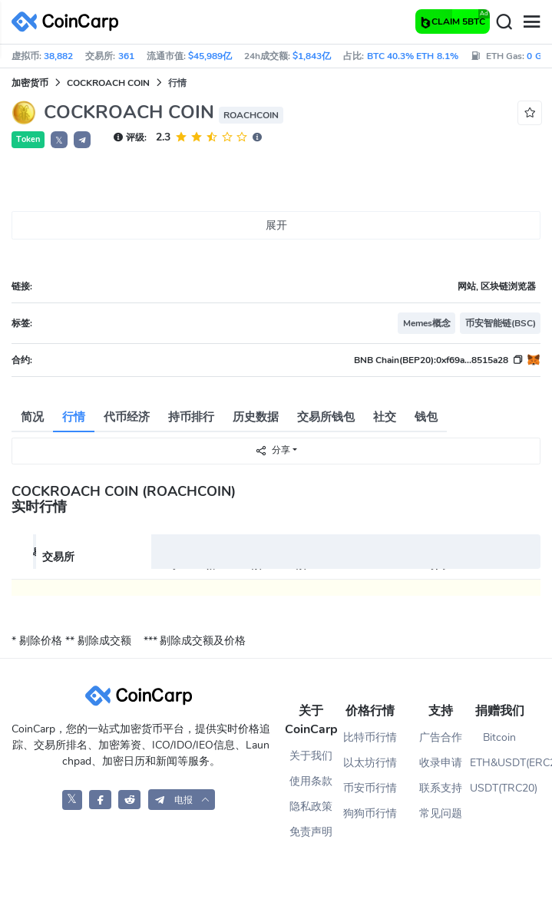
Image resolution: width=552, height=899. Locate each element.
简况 (32, 417)
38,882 (58, 56)
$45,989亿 (210, 56)
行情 (73, 417)
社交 (384, 417)
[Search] (503, 22)
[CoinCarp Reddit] (129, 799)
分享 (272, 450)
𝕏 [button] (59, 140)
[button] (82, 139)
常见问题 (440, 813)
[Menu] (531, 22)
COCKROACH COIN (108, 83)
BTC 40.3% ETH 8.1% (412, 56)
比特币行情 (370, 737)
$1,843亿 (312, 56)
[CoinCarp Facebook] (100, 799)
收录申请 (440, 762)
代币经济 (127, 417)
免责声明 (310, 832)
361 (126, 56)
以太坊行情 (370, 762)
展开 (276, 225)
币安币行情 (370, 788)
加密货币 (30, 83)
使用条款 (310, 781)
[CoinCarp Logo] (69, 22)
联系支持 (440, 788)
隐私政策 (310, 806)
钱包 (426, 417)
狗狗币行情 (370, 813)
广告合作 (440, 737)
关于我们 (310, 756)
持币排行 (191, 417)
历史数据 (256, 417)
